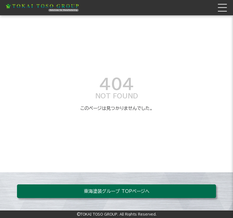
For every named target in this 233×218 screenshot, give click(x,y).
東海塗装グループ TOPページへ (117, 191)
